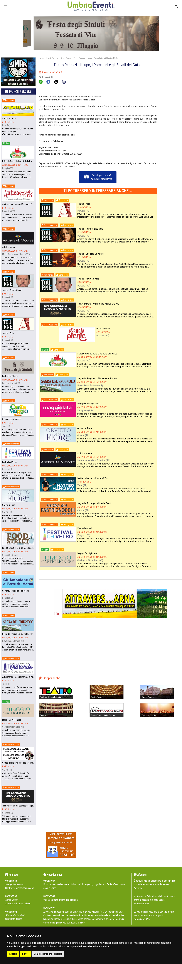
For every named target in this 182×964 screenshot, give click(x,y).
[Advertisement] (170, 80)
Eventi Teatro (66, 58)
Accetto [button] (13, 954)
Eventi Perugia (52, 58)
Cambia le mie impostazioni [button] (48, 954)
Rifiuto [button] (25, 954)
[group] (91, 33)
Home (41, 58)
